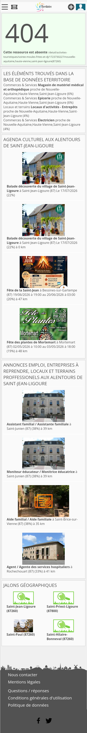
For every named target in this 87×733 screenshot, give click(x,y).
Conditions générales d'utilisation (40, 698)
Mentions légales (24, 682)
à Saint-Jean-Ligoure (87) (41, 188)
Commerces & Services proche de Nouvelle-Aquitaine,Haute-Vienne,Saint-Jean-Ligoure (43, 89)
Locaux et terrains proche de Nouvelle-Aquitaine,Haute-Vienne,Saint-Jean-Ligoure (40, 111)
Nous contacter (22, 674)
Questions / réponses (28, 690)
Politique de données (28, 705)
